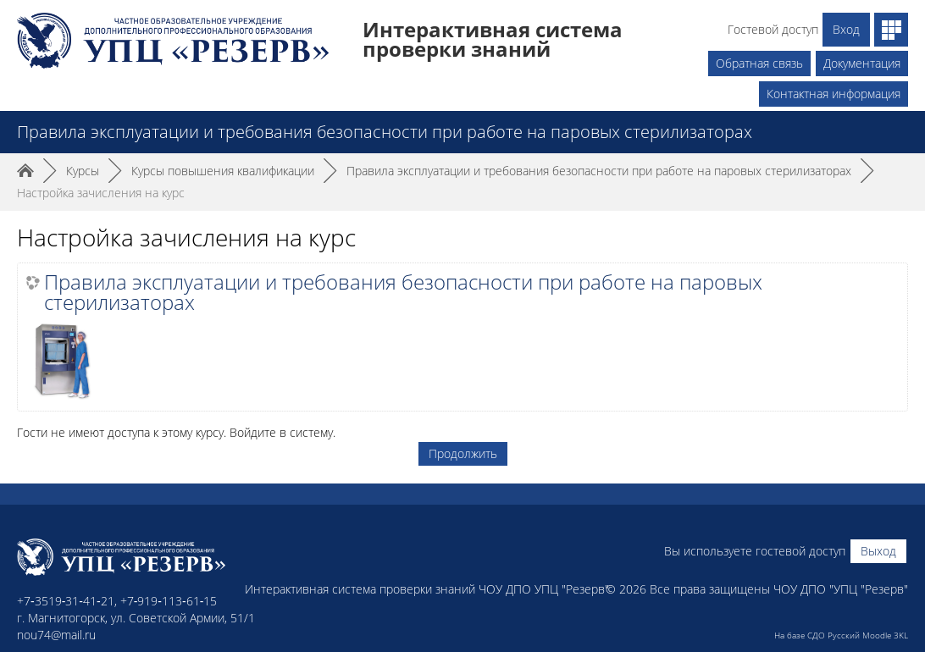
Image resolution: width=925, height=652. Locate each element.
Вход (846, 29)
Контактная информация (833, 94)
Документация (861, 63)
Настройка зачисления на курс (101, 193)
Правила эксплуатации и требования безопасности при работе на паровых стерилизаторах (403, 292)
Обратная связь (759, 63)
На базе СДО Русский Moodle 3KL (841, 635)
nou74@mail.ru (56, 635)
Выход (878, 551)
